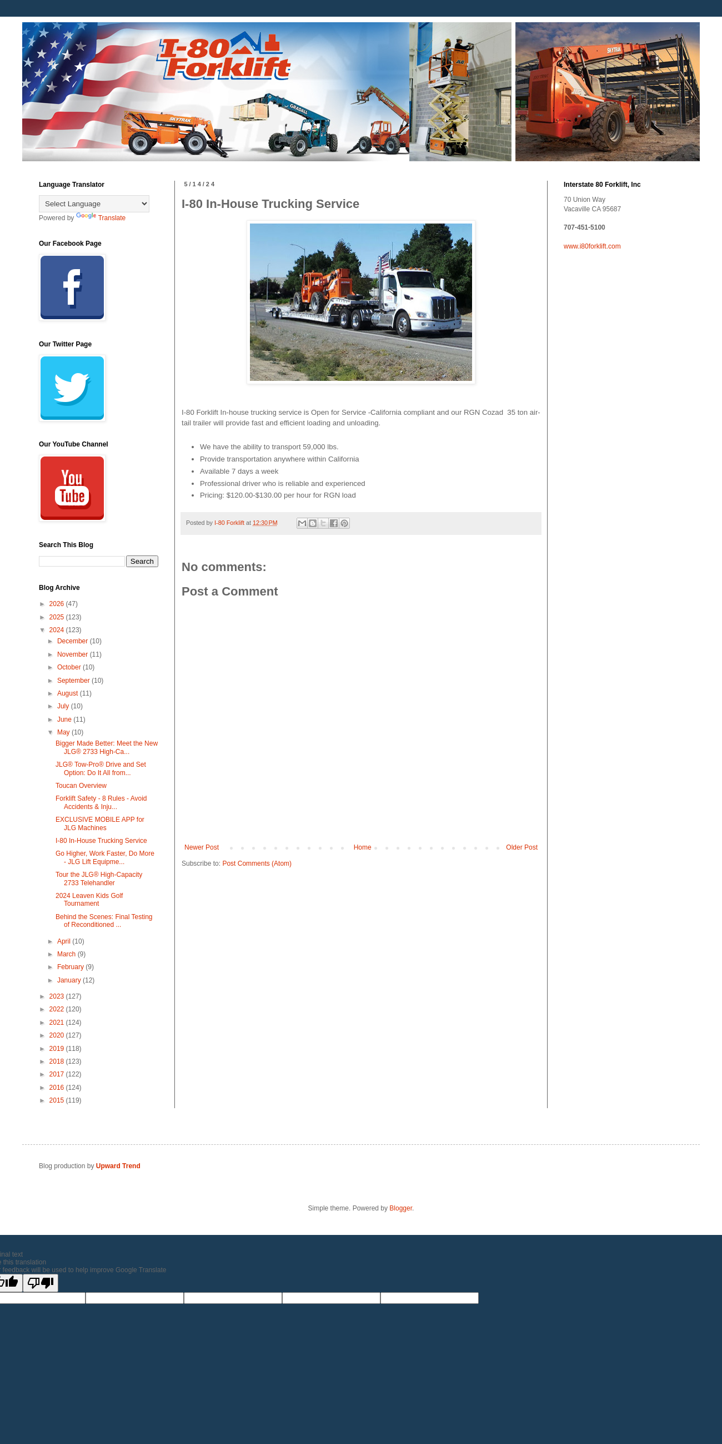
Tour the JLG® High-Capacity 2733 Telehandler (99, 878)
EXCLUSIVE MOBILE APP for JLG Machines (100, 823)
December (73, 641)
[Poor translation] (40, 1283)
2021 (57, 1022)
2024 (57, 630)
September (74, 680)
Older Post (522, 847)
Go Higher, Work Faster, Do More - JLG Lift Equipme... (105, 857)
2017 (57, 1074)
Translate (101, 218)
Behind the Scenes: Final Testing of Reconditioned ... (104, 921)
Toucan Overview (81, 786)
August (68, 693)
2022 (57, 1009)
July (64, 706)
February (71, 967)
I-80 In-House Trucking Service (101, 841)
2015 (57, 1100)
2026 (57, 604)
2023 (57, 996)
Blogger (400, 1208)
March (67, 954)
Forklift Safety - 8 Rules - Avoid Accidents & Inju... (101, 802)
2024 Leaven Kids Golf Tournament (89, 899)
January (70, 980)
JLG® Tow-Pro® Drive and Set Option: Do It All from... (101, 768)
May (64, 732)
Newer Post (201, 847)
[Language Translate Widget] (94, 203)
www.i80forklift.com (592, 246)
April (64, 941)
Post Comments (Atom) (257, 863)
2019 (57, 1049)
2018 (57, 1061)
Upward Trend (118, 1166)
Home (363, 847)
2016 (57, 1087)
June (65, 719)
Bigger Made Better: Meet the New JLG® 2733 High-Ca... (107, 747)
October (70, 667)
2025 (57, 617)
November (73, 654)
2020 (57, 1035)
